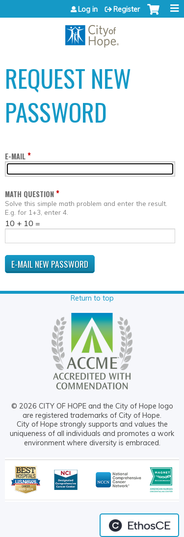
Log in (88, 9)
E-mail (15, 156)
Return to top (92, 298)
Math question (29, 194)
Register (126, 9)
